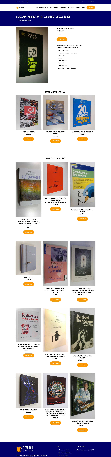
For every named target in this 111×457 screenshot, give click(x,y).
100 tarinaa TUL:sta (28, 132)
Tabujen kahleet (28, 277)
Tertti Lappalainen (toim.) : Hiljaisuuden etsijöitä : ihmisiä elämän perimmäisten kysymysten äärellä (82, 290)
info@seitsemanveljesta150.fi (87, 2)
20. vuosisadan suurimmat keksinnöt (82, 132)
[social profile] (27, 2)
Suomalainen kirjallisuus (58, 7)
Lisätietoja (62, 39)
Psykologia (28, 20)
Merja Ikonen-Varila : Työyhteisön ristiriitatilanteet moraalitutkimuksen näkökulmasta (55, 200)
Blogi (83, 7)
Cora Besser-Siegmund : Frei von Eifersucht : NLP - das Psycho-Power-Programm (55, 290)
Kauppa (91, 7)
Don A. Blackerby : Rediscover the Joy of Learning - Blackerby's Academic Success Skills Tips (29, 346)
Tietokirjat (21, 20)
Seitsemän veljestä (42, 7)
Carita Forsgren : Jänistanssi (28, 410)
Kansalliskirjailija (74, 7)
